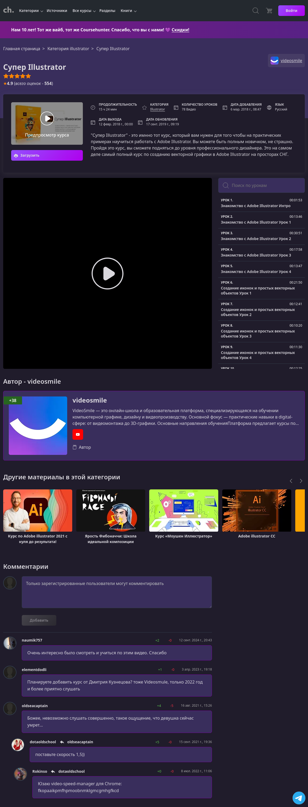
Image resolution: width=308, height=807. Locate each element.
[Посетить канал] (299, 798)
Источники (57, 10)
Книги (126, 10)
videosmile (89, 400)
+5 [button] (157, 742)
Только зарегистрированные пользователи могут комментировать (117, 592)
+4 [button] (159, 705)
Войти (291, 10)
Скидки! (180, 30)
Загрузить (26, 155)
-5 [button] (171, 705)
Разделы (107, 10)
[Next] (301, 481)
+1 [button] (160, 669)
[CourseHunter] (8, 10)
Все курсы (81, 10)
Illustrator (157, 109)
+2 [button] (157, 640)
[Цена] (269, 10)
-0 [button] (170, 640)
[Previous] (291, 481)
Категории (29, 10)
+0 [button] (159, 771)
